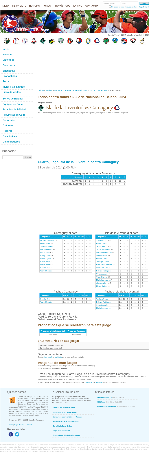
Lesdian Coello (101, 259)
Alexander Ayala (46, 249)
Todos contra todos (99, 90)
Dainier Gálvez (101, 243)
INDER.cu (109, 402)
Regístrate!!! (144, 7)
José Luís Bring (102, 240)
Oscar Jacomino (102, 274)
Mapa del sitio (19, 425)
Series (49, 90)
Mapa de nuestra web (61, 431)
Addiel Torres (45, 243)
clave (124, 3)
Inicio (41, 90)
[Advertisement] (75, 67)
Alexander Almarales (104, 252)
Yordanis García (102, 268)
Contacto (29, 425)
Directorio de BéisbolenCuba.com (66, 435)
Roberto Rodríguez (103, 271)
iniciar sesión (48, 357)
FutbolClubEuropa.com (116, 406)
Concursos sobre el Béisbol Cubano (67, 417)
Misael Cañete (101, 286)
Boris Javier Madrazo (104, 265)
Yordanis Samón (46, 246)
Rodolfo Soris (45, 268)
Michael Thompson (47, 240)
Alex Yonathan (101, 283)
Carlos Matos (45, 262)
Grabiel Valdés (101, 277)
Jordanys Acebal (102, 262)
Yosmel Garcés (46, 271)
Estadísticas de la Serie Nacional (66, 421)
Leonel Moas (45, 252)
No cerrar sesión (117, 7)
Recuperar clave (131, 7)
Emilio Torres (45, 265)
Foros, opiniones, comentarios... (66, 412)
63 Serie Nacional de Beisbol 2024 (70, 90)
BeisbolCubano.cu (110, 397)
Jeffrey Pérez (101, 246)
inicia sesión (89, 382)
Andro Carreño (101, 255)
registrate (58, 357)
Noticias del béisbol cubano (64, 408)
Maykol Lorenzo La (103, 280)
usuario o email (109, 3)
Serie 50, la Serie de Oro (62, 426)
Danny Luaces (45, 255)
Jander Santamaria (103, 249)
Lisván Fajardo (45, 259)
